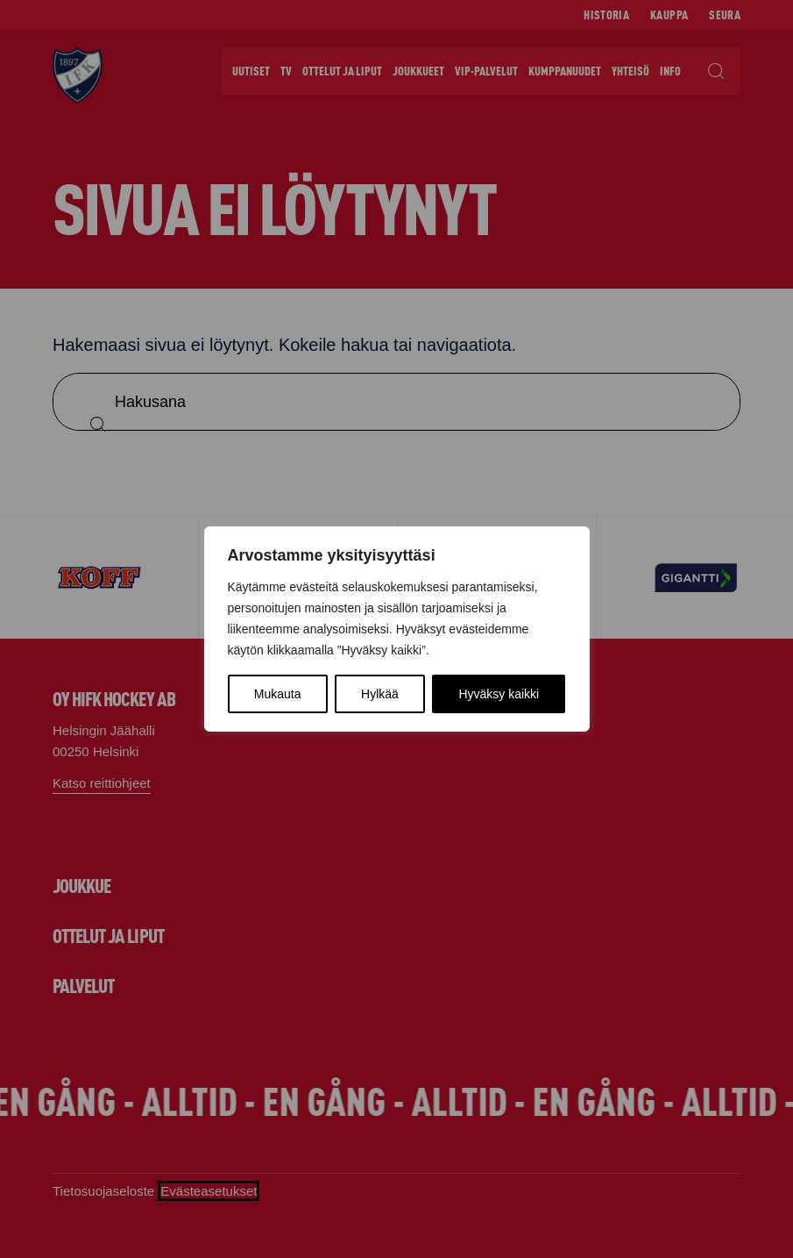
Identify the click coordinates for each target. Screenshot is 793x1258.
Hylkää (380, 694)
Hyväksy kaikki (498, 694)
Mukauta (277, 694)
